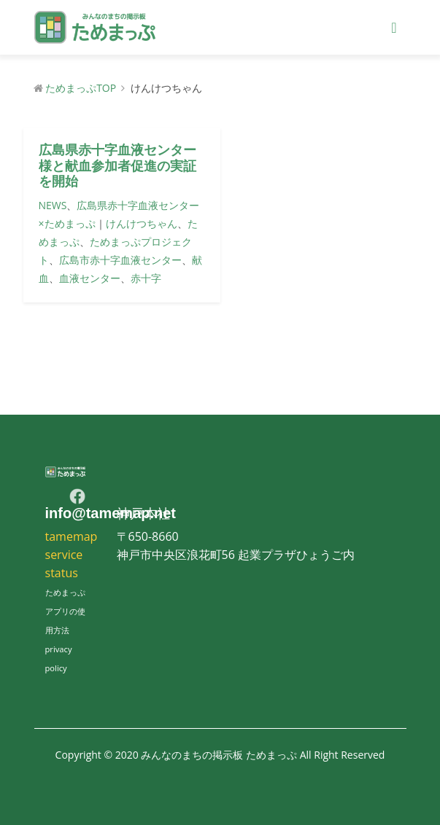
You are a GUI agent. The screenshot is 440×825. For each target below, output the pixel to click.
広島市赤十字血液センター (120, 260)
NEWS (53, 205)
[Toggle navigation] (394, 28)
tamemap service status (71, 554)
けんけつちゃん (141, 223)
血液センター (89, 278)
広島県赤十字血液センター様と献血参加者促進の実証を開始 (117, 166)
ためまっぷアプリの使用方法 (65, 611)
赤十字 (146, 278)
